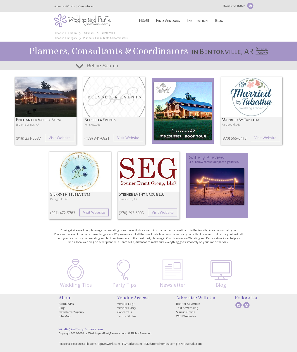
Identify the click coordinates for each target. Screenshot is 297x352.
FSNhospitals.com (189, 344)
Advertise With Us (65, 6)
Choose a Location (66, 33)
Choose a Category (66, 38)
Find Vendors (168, 21)
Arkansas (89, 33)
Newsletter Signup (233, 5)
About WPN (66, 304)
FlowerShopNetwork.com (103, 344)
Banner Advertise (188, 304)
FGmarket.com (132, 344)
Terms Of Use (126, 316)
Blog (219, 21)
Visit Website (60, 137)
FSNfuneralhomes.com (159, 344)
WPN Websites (186, 316)
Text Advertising (187, 308)
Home (144, 20)
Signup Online (185, 312)
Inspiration (197, 21)
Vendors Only (126, 308)
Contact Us (124, 312)
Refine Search (102, 65)
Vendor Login (85, 6)
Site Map (65, 316)
